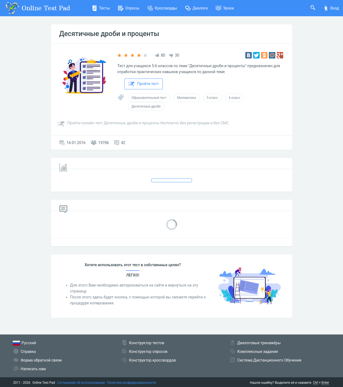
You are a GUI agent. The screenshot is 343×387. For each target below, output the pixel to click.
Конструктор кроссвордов (152, 360)
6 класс (234, 98)
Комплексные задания (257, 351)
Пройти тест (143, 83)
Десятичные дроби (146, 106)
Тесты (101, 8)
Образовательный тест (149, 98)
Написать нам (33, 369)
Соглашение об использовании (81, 383)
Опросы (128, 8)
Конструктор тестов (146, 343)
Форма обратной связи (41, 360)
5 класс (212, 98)
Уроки (225, 8)
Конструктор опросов (148, 351)
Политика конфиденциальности (131, 383)
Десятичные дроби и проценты (109, 34)
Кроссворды (162, 8)
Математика (186, 98)
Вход (331, 8)
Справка (28, 351)
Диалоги (196, 8)
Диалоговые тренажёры (259, 343)
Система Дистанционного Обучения (269, 360)
